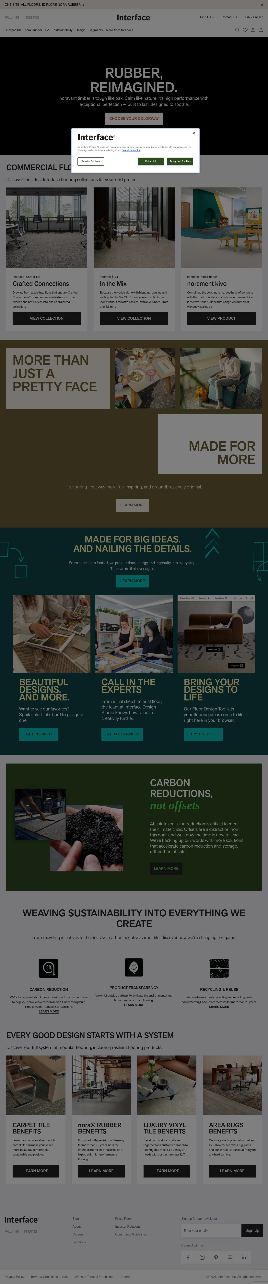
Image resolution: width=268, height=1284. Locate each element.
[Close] (194, 133)
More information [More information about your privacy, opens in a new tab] (131, 150)
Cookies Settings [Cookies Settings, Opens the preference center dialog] (90, 161)
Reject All (150, 161)
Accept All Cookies (180, 161)
